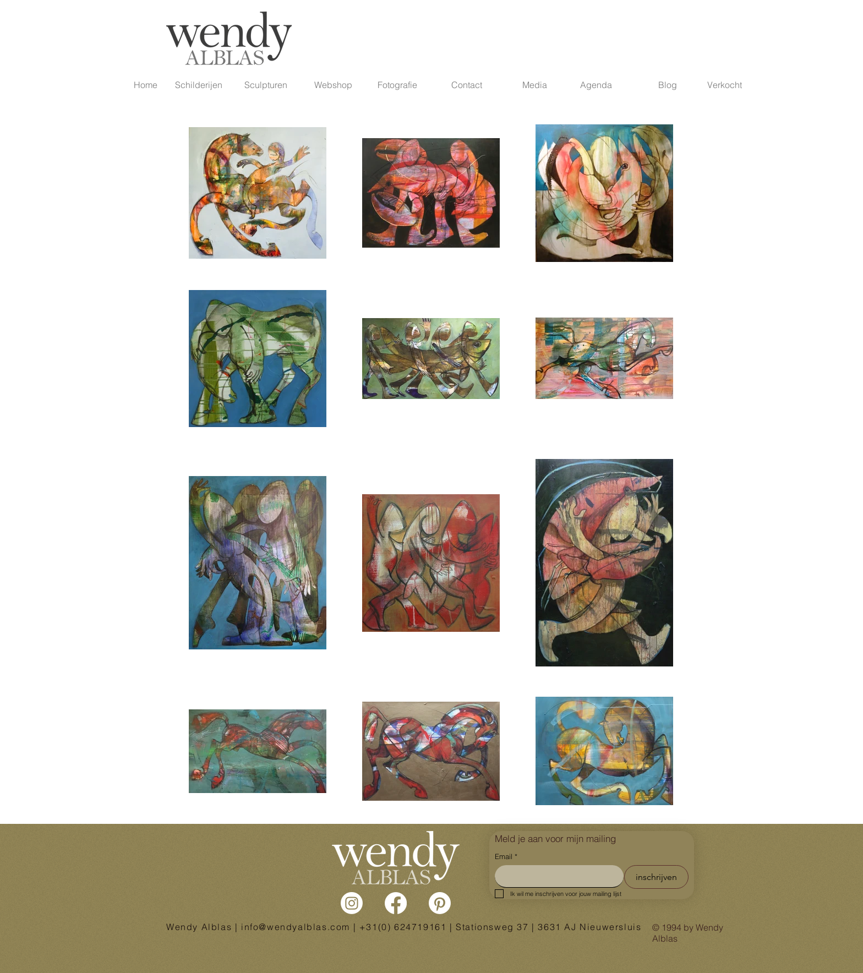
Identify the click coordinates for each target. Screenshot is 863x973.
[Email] (556, 876)
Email (506, 856)
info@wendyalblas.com (295, 926)
